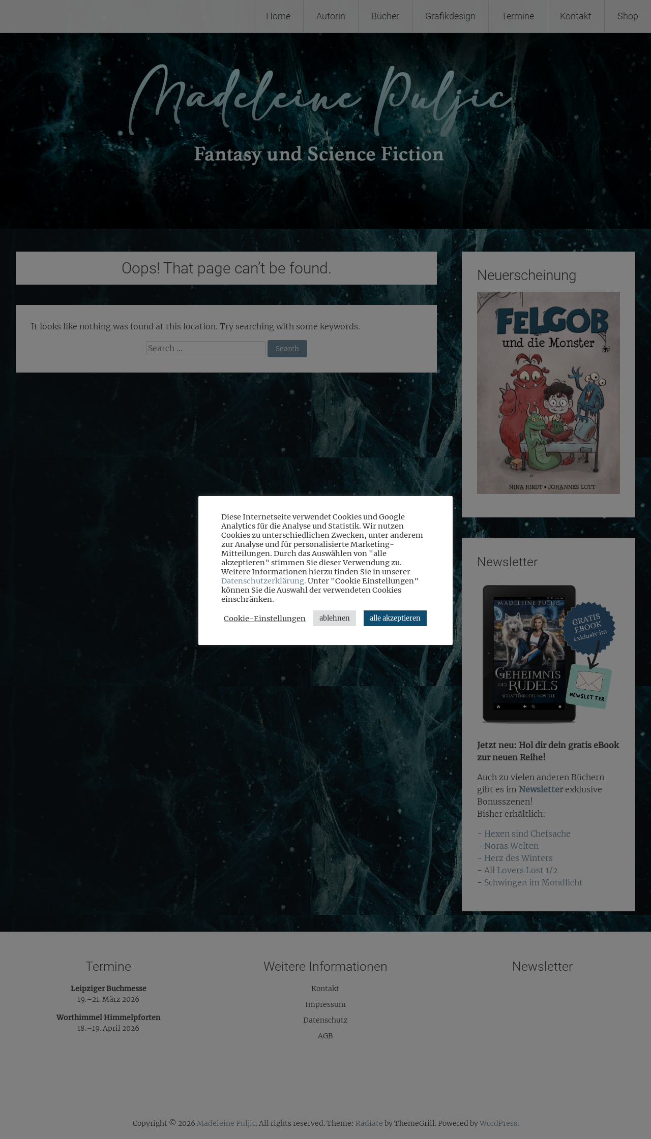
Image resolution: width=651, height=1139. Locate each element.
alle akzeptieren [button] (395, 618)
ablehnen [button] (334, 618)
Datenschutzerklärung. (263, 581)
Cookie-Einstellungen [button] (265, 618)
